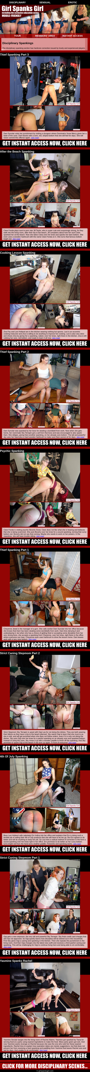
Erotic (72, 2)
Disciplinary (17, 2)
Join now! (35, 138)
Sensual (45, 2)
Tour (17, 36)
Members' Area (45, 36)
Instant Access (72, 36)
